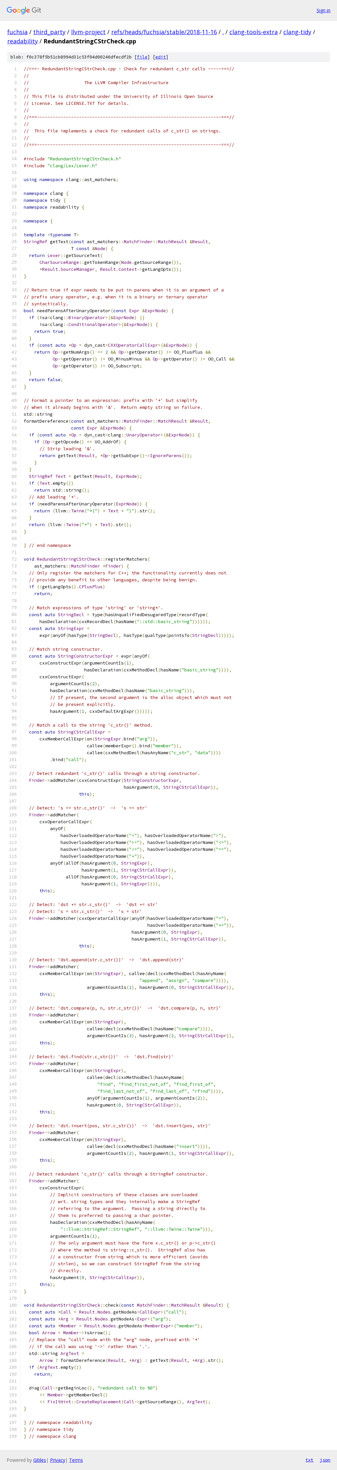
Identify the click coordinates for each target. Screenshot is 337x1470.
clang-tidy (297, 32)
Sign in (323, 10)
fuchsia (17, 32)
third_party (49, 32)
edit (160, 57)
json (325, 1460)
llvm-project (88, 32)
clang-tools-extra (253, 32)
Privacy (57, 1460)
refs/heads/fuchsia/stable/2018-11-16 (164, 32)
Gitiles (39, 1460)
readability (22, 41)
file (142, 57)
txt (309, 1460)
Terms (76, 1460)
